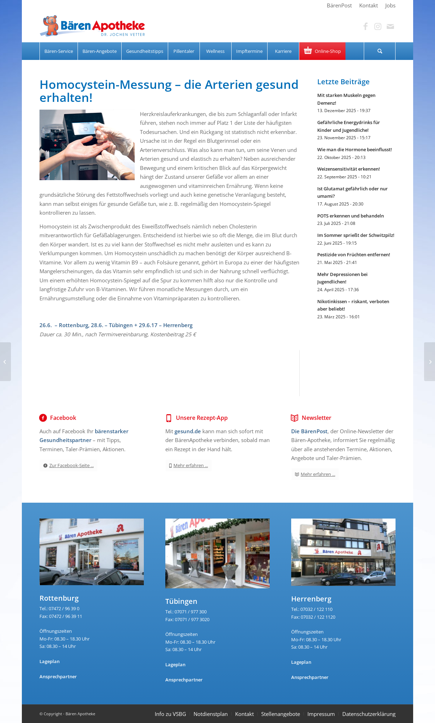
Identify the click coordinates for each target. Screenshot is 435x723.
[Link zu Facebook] (365, 26)
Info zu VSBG (170, 713)
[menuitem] (339, 5)
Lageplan (49, 661)
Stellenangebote (280, 713)
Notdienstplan (211, 713)
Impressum (321, 713)
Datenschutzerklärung (369, 713)
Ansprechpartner (58, 676)
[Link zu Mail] (390, 26)
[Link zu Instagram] (378, 26)
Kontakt (244, 713)
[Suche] (380, 51)
